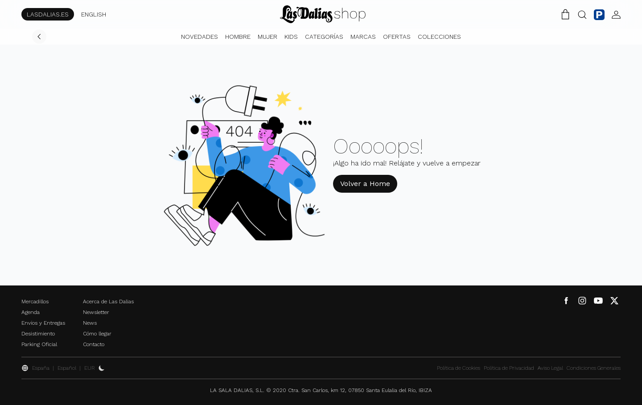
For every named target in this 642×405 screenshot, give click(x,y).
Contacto (93, 344)
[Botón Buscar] (582, 14)
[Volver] (39, 36)
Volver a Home (365, 183)
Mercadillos (35, 301)
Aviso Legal (550, 368)
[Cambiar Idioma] (323, 14)
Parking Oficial (39, 344)
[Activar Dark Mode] (101, 368)
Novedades (199, 36)
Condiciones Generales (594, 368)
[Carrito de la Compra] (565, 14)
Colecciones (439, 36)
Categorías (324, 36)
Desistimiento (38, 334)
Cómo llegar (97, 334)
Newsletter (96, 312)
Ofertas (397, 36)
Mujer (267, 36)
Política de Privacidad (509, 368)
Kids (291, 36)
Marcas (363, 36)
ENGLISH (93, 14)
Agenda (30, 312)
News (90, 323)
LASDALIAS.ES (48, 14)
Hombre (238, 36)
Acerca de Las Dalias (108, 301)
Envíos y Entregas (43, 323)
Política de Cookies (458, 368)
